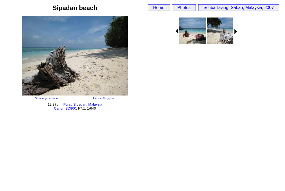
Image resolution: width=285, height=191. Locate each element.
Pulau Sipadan (74, 104)
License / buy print (104, 98)
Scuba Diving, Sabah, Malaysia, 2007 (238, 7)
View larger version (46, 98)
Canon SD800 (65, 108)
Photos (184, 7)
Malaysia (95, 104)
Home (159, 7)
